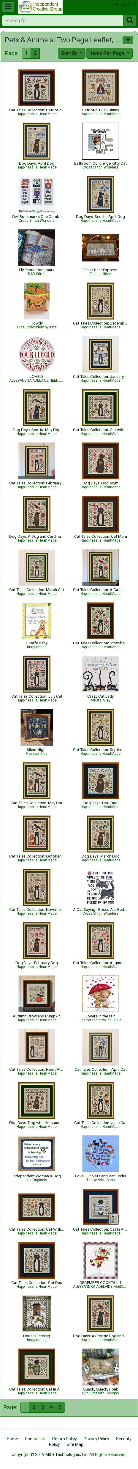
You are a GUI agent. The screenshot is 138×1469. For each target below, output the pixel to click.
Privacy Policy (96, 1438)
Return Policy (64, 1438)
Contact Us (35, 1438)
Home (12, 1438)
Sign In (125, 4)
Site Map (75, 1444)
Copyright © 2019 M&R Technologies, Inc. (50, 1454)
